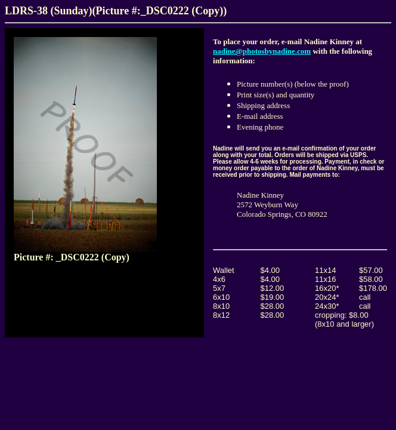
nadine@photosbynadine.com (262, 51)
